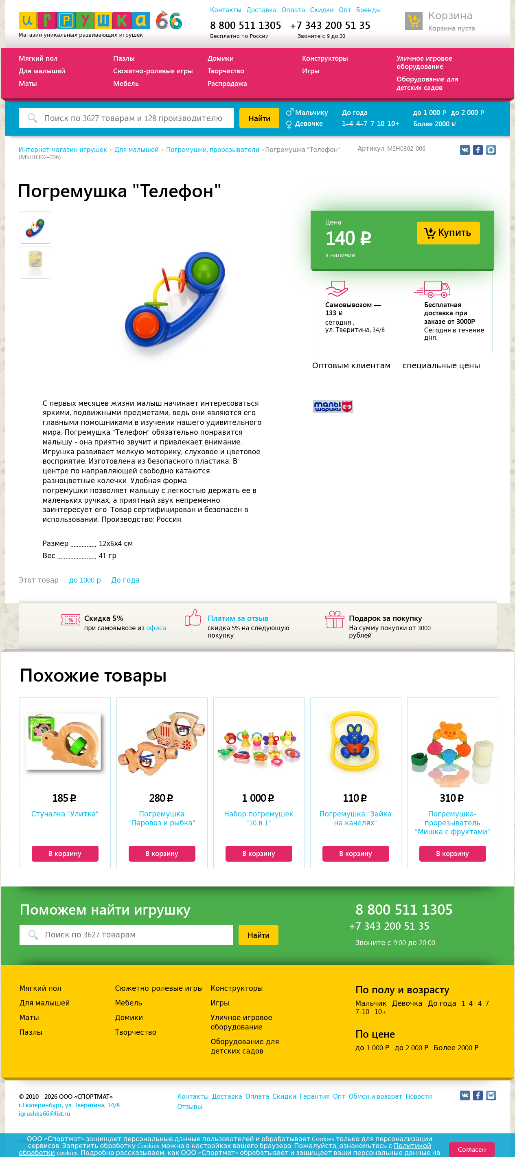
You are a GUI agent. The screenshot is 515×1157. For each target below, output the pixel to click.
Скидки (322, 10)
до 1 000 (430, 112)
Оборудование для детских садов (427, 82)
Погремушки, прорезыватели (212, 150)
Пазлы (124, 57)
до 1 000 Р (372, 1048)
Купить (454, 231)
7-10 (377, 123)
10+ (394, 123)
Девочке (309, 123)
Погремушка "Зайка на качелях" (356, 818)
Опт (345, 10)
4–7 (361, 123)
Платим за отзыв (238, 617)
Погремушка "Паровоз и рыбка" (161, 818)
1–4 (347, 123)
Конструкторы (325, 57)
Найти (259, 117)
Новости (418, 1096)
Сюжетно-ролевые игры (153, 70)
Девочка (407, 1003)
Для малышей (42, 70)
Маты (28, 83)
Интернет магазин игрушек (63, 150)
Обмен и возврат (375, 1096)
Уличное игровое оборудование (424, 61)
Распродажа (227, 83)
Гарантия (315, 1096)
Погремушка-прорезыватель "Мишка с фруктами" (452, 823)
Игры (311, 70)
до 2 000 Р (411, 1048)
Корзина (450, 16)
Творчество (226, 70)
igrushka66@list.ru (44, 1113)
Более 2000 (435, 123)
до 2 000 (468, 112)
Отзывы (190, 1107)
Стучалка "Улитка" (65, 814)
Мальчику (311, 112)
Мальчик (371, 1003)
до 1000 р (85, 580)
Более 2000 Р (456, 1048)
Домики (221, 57)
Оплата (293, 10)
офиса (156, 628)
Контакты (225, 10)
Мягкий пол (38, 57)
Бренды (368, 10)
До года (355, 112)
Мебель (126, 83)
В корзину (64, 853)
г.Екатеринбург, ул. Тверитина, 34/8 (69, 1105)
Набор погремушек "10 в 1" (259, 818)
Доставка (261, 10)
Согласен (472, 1149)
